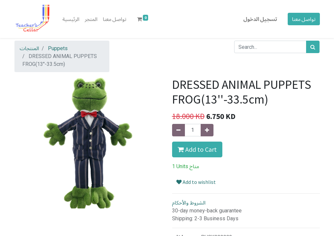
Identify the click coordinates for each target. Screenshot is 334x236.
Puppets (58, 48)
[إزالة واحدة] (178, 130)
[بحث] (313, 47)
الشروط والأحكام (189, 203)
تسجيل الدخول (260, 19)
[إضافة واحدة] (207, 130)
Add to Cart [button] (197, 149)
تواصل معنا (304, 19)
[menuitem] (71, 19)
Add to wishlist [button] (196, 182)
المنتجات (29, 48)
